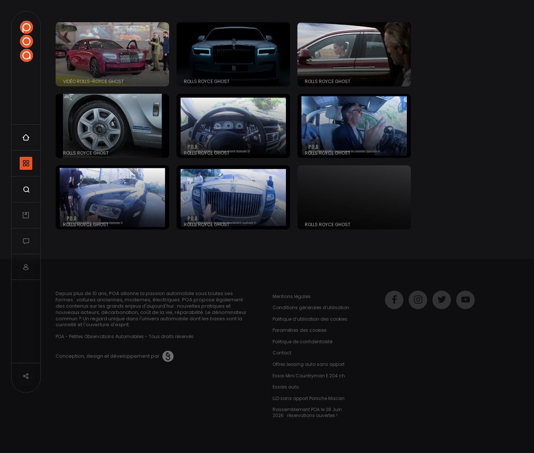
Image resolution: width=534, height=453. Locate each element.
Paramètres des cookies (300, 330)
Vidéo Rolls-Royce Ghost (93, 81)
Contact (282, 353)
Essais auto (286, 387)
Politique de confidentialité (302, 341)
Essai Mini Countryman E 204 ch (309, 376)
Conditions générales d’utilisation (311, 307)
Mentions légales (292, 296)
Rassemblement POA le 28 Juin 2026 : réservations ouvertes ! (307, 412)
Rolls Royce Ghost (207, 81)
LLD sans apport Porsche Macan (309, 398)
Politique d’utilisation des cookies (310, 319)
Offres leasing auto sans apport (309, 364)
